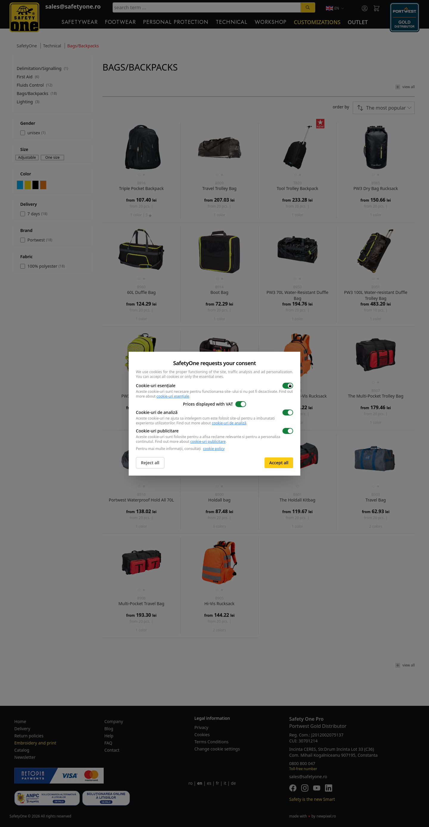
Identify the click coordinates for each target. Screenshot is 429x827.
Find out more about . (211, 423)
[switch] (287, 386)
